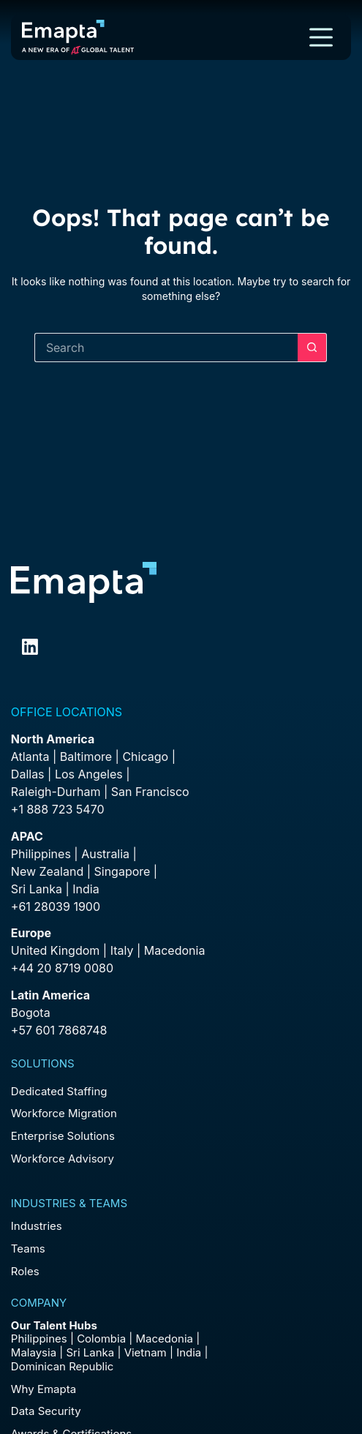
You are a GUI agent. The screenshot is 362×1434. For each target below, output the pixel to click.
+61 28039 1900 (55, 906)
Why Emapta (43, 1389)
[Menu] (321, 37)
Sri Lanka (36, 889)
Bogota (30, 1012)
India (188, 1352)
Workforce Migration (64, 1113)
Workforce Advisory (62, 1158)
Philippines (41, 853)
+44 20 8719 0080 (62, 968)
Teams (28, 1248)
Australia (105, 853)
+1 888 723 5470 (58, 809)
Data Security (46, 1411)
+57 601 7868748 (59, 1030)
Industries (36, 1226)
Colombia (101, 1338)
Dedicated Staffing (59, 1091)
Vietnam (145, 1352)
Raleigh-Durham (56, 791)
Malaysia (33, 1352)
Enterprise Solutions (63, 1136)
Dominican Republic (62, 1366)
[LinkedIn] (30, 647)
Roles (25, 1271)
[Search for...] (166, 347)
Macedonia (174, 950)
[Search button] (312, 347)
